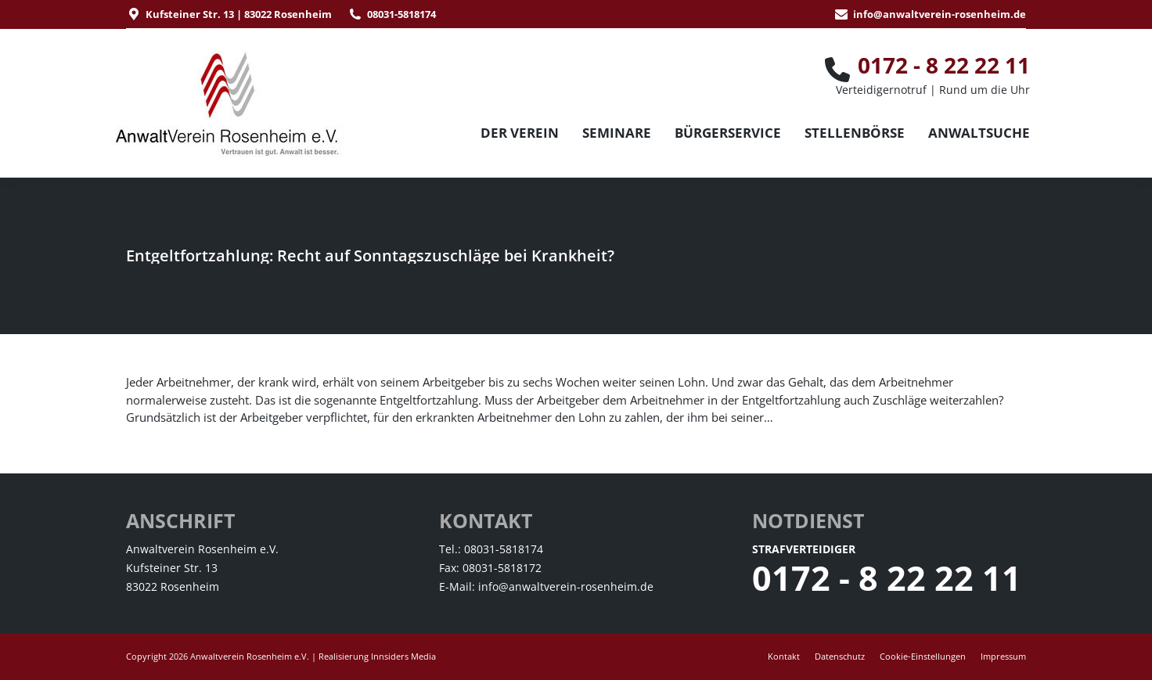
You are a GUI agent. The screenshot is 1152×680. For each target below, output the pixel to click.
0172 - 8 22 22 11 (886, 578)
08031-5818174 (401, 14)
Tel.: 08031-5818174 (491, 548)
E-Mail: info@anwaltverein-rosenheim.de (546, 586)
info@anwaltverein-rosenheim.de (939, 14)
